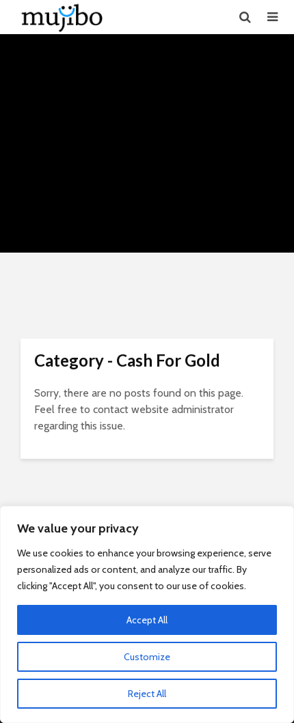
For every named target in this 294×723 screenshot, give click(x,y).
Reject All (147, 693)
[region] (147, 614)
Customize (147, 657)
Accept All (147, 620)
